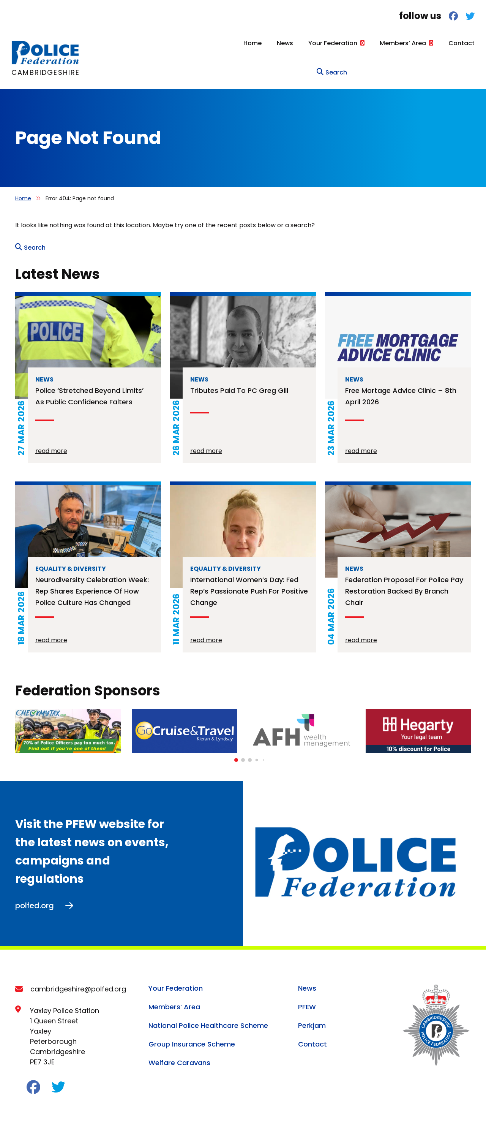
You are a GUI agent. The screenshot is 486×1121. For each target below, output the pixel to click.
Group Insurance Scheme (191, 1012)
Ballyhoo (459, 1103)
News (239, 43)
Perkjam (312, 994)
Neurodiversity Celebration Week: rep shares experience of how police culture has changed (92, 559)
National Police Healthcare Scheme (208, 994)
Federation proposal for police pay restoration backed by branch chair (404, 559)
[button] (236, 728)
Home (207, 43)
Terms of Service (216, 1105)
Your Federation (287, 43)
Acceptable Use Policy (148, 1105)
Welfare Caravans (179, 1031)
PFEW (307, 975)
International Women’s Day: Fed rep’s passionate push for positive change (249, 559)
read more (51, 419)
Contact (416, 43)
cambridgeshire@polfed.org (78, 957)
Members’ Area (357, 43)
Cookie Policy (85, 1105)
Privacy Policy (35, 1105)
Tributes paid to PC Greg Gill (239, 359)
